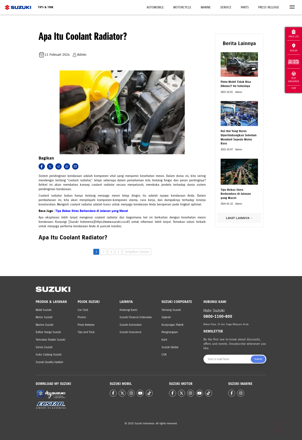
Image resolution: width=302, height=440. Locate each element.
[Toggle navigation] (292, 7)
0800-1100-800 (217, 316)
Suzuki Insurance (130, 332)
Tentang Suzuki (171, 310)
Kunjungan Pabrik (172, 325)
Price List (294, 33)
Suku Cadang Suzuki (48, 354)
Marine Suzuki (44, 325)
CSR (164, 354)
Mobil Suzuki (43, 310)
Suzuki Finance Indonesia (136, 317)
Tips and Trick (86, 332)
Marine (206, 7)
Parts (245, 7)
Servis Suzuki (44, 347)
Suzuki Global (169, 347)
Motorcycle (182, 7)
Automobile (155, 7)
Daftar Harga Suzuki (48, 332)
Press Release (268, 7)
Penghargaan (169, 332)
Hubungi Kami (128, 310)
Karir (164, 339)
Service (225, 7)
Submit (258, 359)
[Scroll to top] (276, 428)
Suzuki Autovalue (131, 325)
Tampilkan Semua (137, 252)
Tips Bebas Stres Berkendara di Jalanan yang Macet (91, 211)
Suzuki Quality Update (49, 362)
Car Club (83, 310)
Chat (293, 88)
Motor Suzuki (44, 317)
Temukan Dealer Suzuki (50, 339)
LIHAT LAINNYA (239, 218)
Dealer (293, 48)
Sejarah (166, 317)
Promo (82, 317)
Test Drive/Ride (293, 77)
